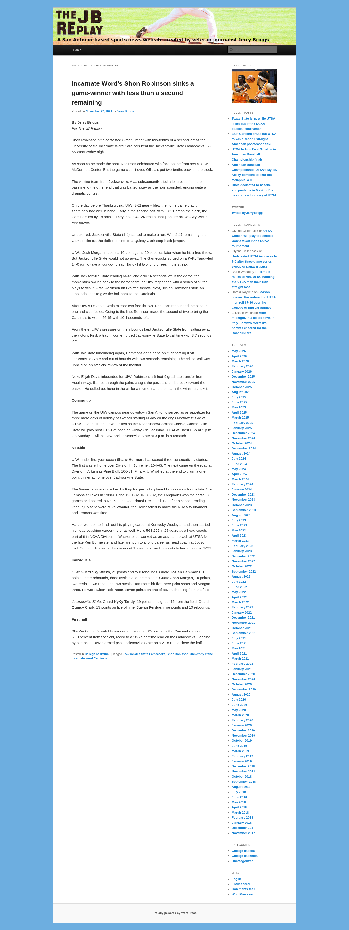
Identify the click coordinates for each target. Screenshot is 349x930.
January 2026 (242, 371)
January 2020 (242, 725)
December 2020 (243, 674)
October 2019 (242, 740)
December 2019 (243, 730)
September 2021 (244, 633)
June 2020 (239, 704)
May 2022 (239, 592)
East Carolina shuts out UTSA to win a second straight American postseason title (254, 139)
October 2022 (242, 566)
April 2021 (239, 653)
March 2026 (240, 361)
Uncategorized (243, 861)
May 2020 (239, 710)
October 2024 (242, 443)
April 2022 (239, 597)
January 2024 (242, 489)
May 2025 (239, 407)
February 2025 (242, 423)
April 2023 (239, 535)
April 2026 (239, 356)
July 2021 (239, 638)
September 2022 (244, 571)
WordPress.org (243, 894)
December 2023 (243, 494)
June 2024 (239, 464)
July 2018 (239, 792)
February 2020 (242, 720)
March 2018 (240, 812)
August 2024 (241, 453)
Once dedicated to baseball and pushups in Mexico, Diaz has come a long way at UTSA (254, 190)
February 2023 (242, 546)
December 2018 (243, 766)
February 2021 (242, 663)
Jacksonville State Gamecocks (144, 654)
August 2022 (241, 576)
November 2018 (243, 771)
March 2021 (240, 658)
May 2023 (239, 530)
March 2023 (240, 540)
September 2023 (244, 510)
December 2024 (243, 433)
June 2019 (239, 745)
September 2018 (244, 781)
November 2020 (243, 679)
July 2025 (239, 397)
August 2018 (241, 787)
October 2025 (242, 387)
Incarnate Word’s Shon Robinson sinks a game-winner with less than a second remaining (133, 93)
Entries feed (241, 884)
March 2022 (240, 602)
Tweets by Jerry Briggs (247, 213)
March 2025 (240, 417)
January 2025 (242, 428)
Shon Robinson (178, 654)
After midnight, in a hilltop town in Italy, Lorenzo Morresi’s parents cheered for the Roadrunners (253, 323)
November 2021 (243, 622)
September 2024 (244, 448)
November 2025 (243, 382)
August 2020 (241, 694)
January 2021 (242, 669)
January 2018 (242, 822)
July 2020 (239, 699)
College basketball (97, 654)
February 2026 (242, 366)
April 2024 (239, 474)
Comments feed (243, 889)
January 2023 (242, 551)
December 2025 (243, 376)
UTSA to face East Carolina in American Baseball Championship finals (254, 154)
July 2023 (239, 520)
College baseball (244, 851)
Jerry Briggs (125, 111)
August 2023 (241, 515)
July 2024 (239, 458)
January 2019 (242, 761)
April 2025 (239, 412)
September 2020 (244, 689)
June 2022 (239, 587)
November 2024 (243, 438)
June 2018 (239, 797)
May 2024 (239, 469)
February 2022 (242, 607)
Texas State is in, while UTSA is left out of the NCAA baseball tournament (253, 124)
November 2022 (243, 561)
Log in (236, 879)
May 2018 (239, 802)
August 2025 (241, 392)
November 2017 (243, 833)
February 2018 (242, 817)
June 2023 (239, 525)
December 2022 (243, 556)
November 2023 (243, 499)
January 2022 (242, 612)
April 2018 (239, 807)
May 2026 (239, 351)
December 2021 (243, 617)
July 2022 (239, 581)
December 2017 (243, 828)
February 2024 (242, 484)
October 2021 (242, 628)
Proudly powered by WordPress (174, 913)
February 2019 (242, 756)
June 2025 (239, 402)
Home (77, 50)
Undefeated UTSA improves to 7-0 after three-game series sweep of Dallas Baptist (254, 261)
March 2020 (240, 715)
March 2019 (240, 751)
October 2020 (242, 684)
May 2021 (239, 648)
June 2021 (239, 643)
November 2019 (243, 735)
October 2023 (242, 505)
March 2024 (240, 479)
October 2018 (242, 776)
